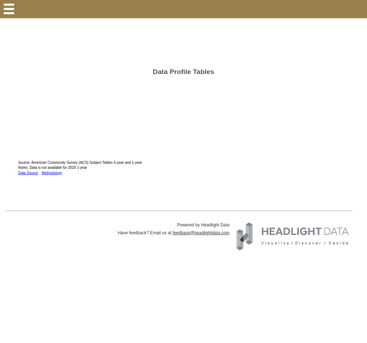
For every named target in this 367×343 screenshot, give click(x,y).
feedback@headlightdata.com (200, 232)
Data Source (28, 173)
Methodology (52, 173)
